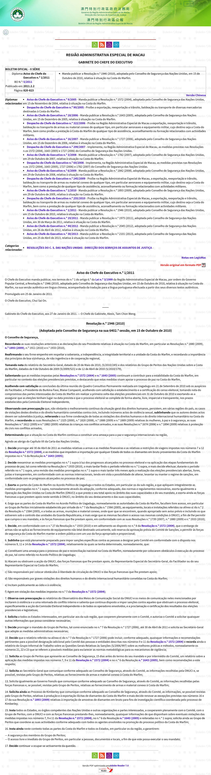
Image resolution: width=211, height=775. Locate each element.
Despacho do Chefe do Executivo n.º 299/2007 (56, 147)
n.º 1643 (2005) (106, 375)
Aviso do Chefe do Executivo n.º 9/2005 (51, 99)
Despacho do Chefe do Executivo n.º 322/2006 (56, 123)
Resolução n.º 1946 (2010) (105, 323)
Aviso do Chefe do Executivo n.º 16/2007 (52, 139)
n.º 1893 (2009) (14, 348)
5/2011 (27, 82)
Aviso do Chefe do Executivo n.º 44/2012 (52, 226)
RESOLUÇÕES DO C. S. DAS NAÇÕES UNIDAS (55, 248)
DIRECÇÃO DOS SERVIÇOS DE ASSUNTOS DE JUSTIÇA (118, 248)
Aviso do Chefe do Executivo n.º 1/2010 (51, 190)
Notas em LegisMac (193, 257)
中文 (188, 4)
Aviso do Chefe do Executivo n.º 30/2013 (52, 234)
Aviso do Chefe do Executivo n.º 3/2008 (51, 155)
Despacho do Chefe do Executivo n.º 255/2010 (56, 198)
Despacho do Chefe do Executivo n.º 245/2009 (56, 178)
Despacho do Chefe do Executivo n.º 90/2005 (55, 107)
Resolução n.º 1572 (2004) (25, 452)
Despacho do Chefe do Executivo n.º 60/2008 (55, 163)
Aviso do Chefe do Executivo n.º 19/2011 (52, 218)
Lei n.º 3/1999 (104, 279)
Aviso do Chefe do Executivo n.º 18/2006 (52, 115)
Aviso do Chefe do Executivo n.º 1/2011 (51, 210)
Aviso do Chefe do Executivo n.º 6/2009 (51, 170)
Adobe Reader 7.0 (119, 765)
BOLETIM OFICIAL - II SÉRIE (22, 69)
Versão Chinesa (196, 95)
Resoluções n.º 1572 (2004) (77, 375)
